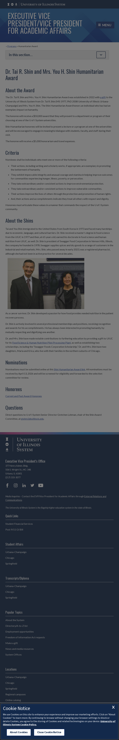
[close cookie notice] (113, 707)
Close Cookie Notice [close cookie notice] (49, 732)
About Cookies (19, 732)
